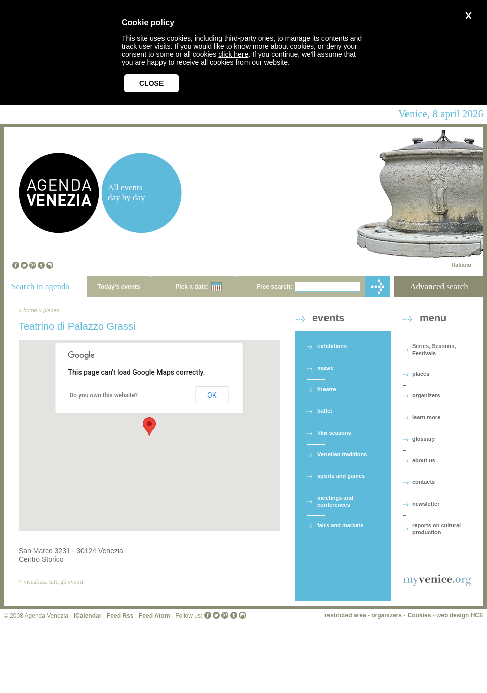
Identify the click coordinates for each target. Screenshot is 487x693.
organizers (426, 395)
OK (211, 395)
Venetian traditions (342, 454)
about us (423, 460)
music (325, 368)
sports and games (341, 476)
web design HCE (459, 615)
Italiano (461, 265)
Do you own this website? (104, 395)
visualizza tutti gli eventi (53, 581)
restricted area (345, 615)
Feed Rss (120, 615)
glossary (423, 439)
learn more (426, 417)
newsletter (425, 504)
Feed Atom (154, 615)
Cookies (419, 615)
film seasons (334, 433)
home (30, 310)
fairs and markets (340, 525)
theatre (326, 389)
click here (233, 54)
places (51, 310)
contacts (423, 482)
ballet (324, 411)
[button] (149, 426)
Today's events (118, 286)
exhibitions (332, 346)
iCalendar (88, 615)
